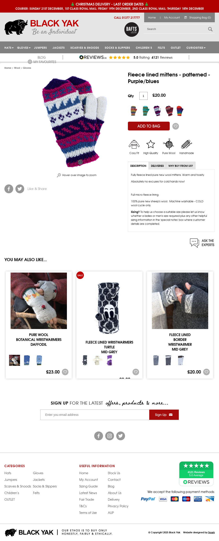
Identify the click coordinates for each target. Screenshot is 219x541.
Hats (7, 473)
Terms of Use (88, 512)
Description (138, 166)
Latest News (88, 493)
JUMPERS (40, 47)
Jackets (59, 47)
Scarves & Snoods (84, 47)
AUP (111, 512)
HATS (7, 47)
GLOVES (22, 47)
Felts (161, 47)
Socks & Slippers (117, 47)
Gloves (38, 473)
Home (152, 17)
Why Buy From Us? (180, 166)
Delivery (114, 499)
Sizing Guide (88, 486)
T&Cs (82, 506)
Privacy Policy (118, 506)
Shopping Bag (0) (200, 17)
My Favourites (44, 61)
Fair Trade (86, 499)
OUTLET (176, 47)
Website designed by (199, 532)
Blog (42, 57)
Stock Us (114, 473)
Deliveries (157, 166)
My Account (172, 17)
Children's (144, 47)
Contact (114, 479)
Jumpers (10, 479)
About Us (114, 493)
